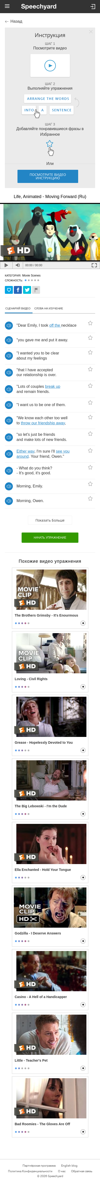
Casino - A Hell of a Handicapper (41, 997)
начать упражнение (50, 537)
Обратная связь (81, 1171)
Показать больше (50, 520)
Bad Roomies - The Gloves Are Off (42, 1124)
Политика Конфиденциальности (30, 1171)
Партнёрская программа (39, 1165)
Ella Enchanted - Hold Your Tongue (43, 870)
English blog (69, 1165)
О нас (62, 1171)
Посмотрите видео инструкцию (48, 176)
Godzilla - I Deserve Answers (38, 933)
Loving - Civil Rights (31, 679)
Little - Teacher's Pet (31, 1060)
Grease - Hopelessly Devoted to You (44, 742)
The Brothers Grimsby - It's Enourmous (46, 615)
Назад (16, 21)
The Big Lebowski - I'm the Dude (41, 806)
